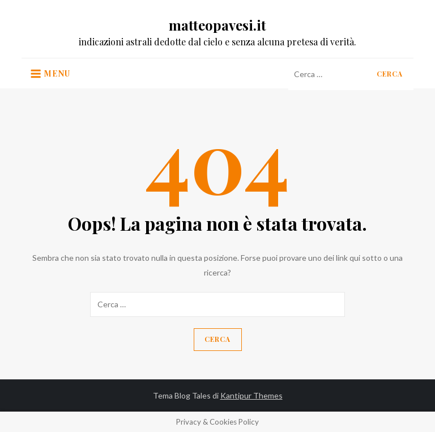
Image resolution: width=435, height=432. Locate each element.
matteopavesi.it (217, 25)
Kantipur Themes (251, 395)
